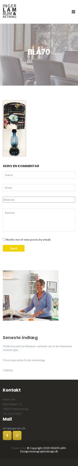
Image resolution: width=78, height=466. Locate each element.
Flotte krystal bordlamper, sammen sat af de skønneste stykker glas (37, 348)
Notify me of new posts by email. (28, 239)
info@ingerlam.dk (14, 428)
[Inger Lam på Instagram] (17, 435)
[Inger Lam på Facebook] (7, 435)
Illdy (23, 448)
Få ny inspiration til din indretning (24, 360)
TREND (8, 370)
